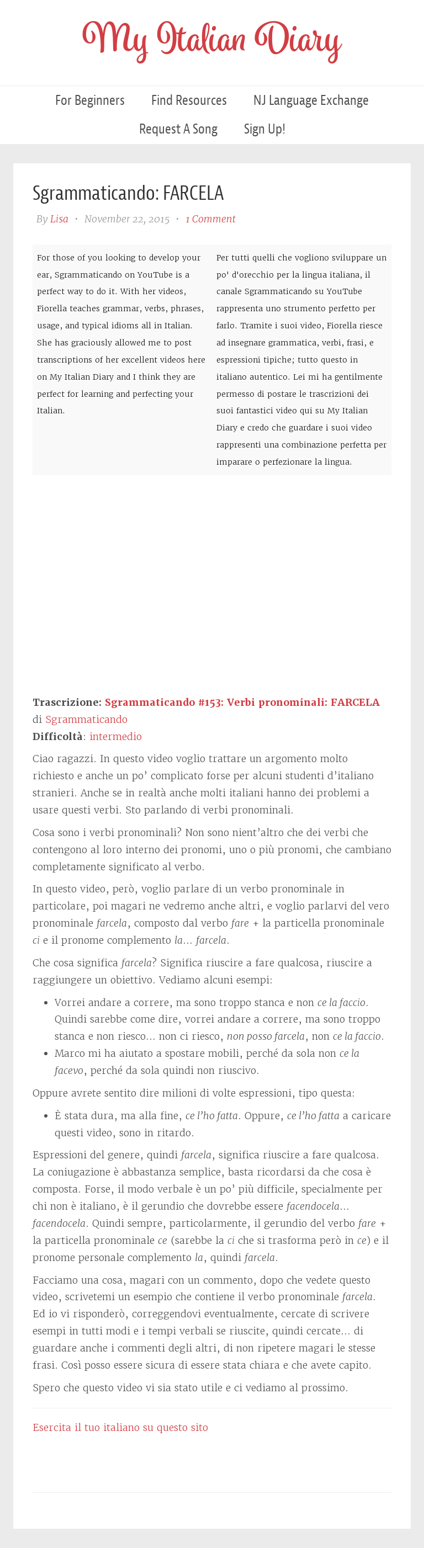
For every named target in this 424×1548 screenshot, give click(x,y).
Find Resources (189, 100)
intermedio (115, 736)
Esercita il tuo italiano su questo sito (120, 1427)
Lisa (59, 218)
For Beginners (90, 100)
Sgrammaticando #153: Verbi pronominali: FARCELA (242, 702)
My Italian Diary (212, 42)
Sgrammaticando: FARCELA (128, 193)
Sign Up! (264, 129)
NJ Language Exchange (311, 100)
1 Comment (211, 218)
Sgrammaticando (86, 719)
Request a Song (178, 129)
